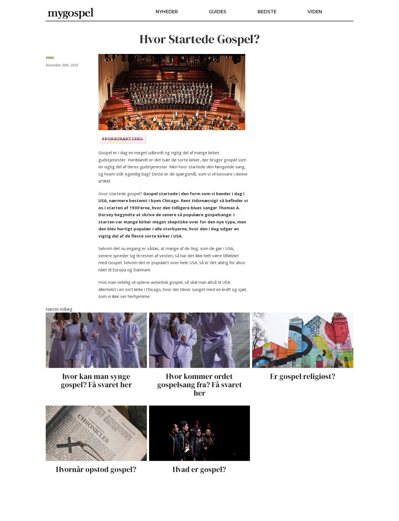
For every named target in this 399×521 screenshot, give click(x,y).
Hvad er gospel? (199, 469)
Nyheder (167, 11)
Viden (315, 11)
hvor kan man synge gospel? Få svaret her (96, 380)
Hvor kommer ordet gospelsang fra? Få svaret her (199, 384)
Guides (217, 11)
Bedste (267, 11)
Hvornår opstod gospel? (96, 469)
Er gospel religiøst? (302, 376)
